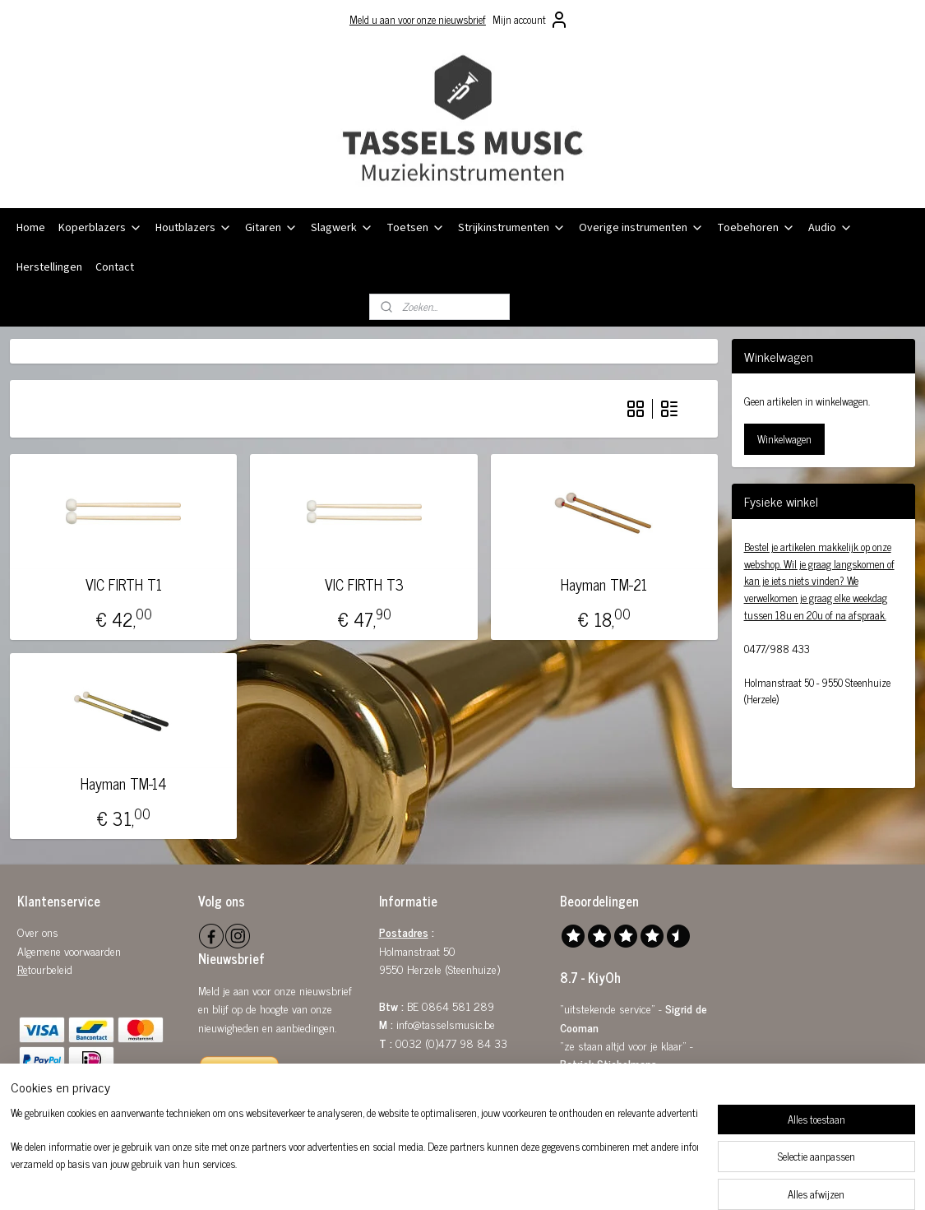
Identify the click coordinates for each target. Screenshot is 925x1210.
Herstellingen (49, 267)
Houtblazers (193, 228)
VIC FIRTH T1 (124, 585)
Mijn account (531, 20)
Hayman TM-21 (605, 585)
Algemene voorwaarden (69, 950)
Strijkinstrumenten (512, 228)
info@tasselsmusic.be (445, 1023)
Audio (830, 228)
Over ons (37, 931)
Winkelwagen (784, 438)
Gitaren (271, 228)
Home (30, 228)
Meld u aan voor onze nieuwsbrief (417, 19)
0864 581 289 (458, 1005)
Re (22, 968)
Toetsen (415, 228)
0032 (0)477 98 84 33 (451, 1042)
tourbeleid (50, 968)
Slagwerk (342, 228)
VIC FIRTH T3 (364, 585)
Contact (114, 267)
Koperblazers (100, 228)
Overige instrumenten (641, 228)
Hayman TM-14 (124, 784)
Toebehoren (756, 228)
